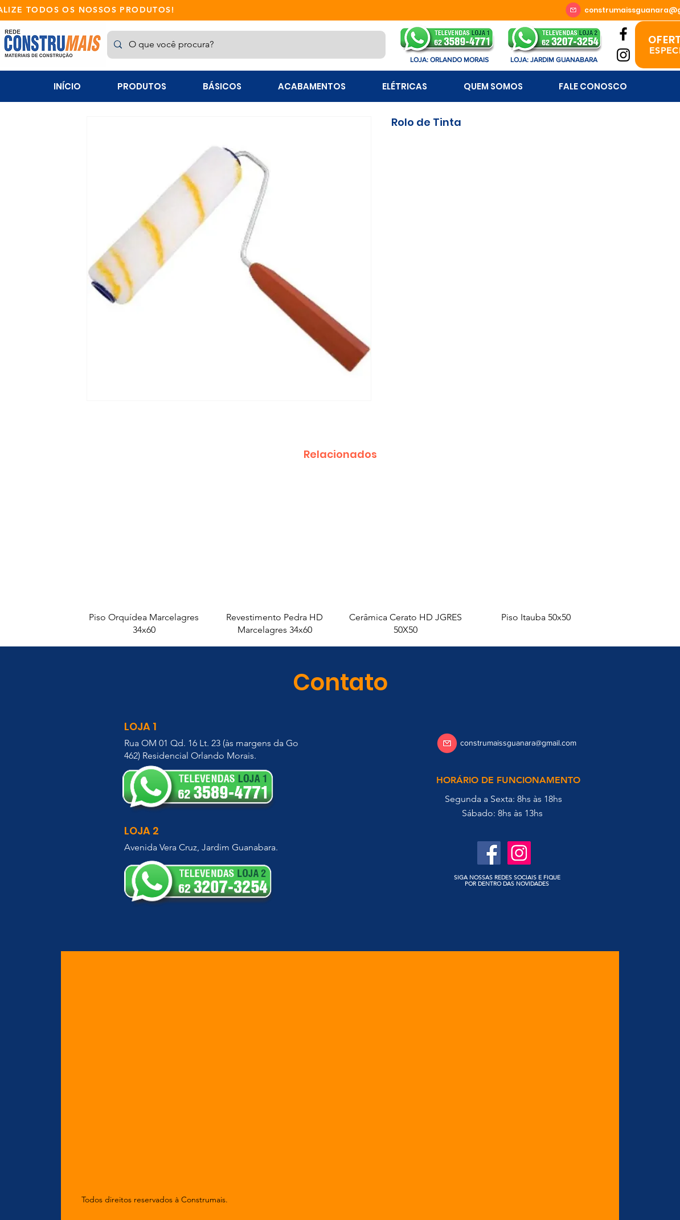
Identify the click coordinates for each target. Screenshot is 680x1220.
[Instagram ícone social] (519, 853)
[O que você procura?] (245, 45)
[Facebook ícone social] (489, 853)
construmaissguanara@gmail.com (518, 742)
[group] (340, 559)
